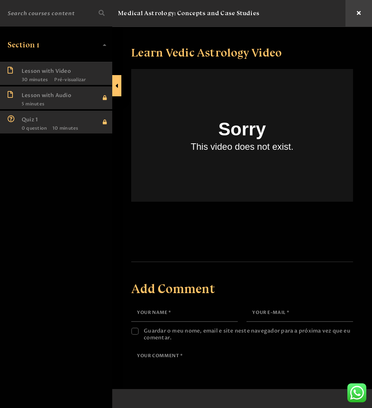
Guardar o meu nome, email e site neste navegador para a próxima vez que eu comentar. (248, 326)
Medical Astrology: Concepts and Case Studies (190, 13)
